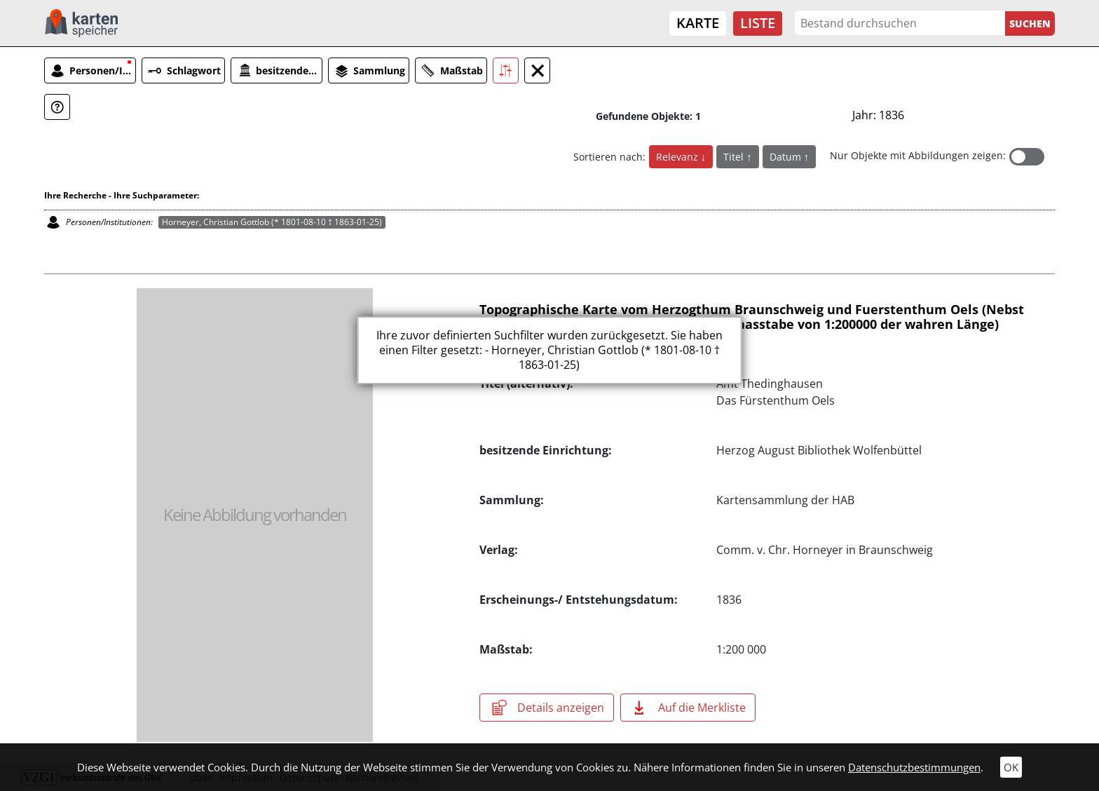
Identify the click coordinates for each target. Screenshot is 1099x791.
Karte (697, 22)
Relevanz (678, 156)
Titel (734, 156)
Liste (757, 22)
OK (1011, 767)
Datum (787, 156)
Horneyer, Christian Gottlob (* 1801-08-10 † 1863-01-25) (272, 222)
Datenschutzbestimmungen (914, 767)
